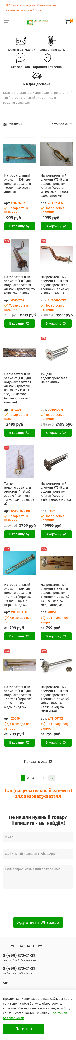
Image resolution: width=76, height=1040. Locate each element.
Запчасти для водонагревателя (44, 93)
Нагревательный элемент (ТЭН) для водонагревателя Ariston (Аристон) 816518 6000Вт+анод (56, 492)
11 (42, 778)
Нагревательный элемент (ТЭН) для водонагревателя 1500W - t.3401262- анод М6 (18, 184)
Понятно (23, 1028)
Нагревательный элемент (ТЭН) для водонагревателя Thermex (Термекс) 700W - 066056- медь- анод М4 (18, 697)
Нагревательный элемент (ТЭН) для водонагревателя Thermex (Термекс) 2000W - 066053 (55, 285)
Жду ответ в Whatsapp (38, 922)
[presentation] (38, 903)
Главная (9, 93)
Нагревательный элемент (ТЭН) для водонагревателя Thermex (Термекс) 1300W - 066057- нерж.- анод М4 (18, 595)
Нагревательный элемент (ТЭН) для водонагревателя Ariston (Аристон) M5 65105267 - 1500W (19, 285)
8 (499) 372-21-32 (19, 955)
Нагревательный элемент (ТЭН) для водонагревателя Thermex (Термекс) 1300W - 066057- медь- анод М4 (55, 595)
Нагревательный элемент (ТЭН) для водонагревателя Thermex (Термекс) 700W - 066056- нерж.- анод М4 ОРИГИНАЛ (55, 699)
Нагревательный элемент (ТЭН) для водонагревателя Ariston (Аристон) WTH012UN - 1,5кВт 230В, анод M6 (54, 186)
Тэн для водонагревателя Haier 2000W (54, 378)
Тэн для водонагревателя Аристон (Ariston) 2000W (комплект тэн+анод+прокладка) (19, 494)
